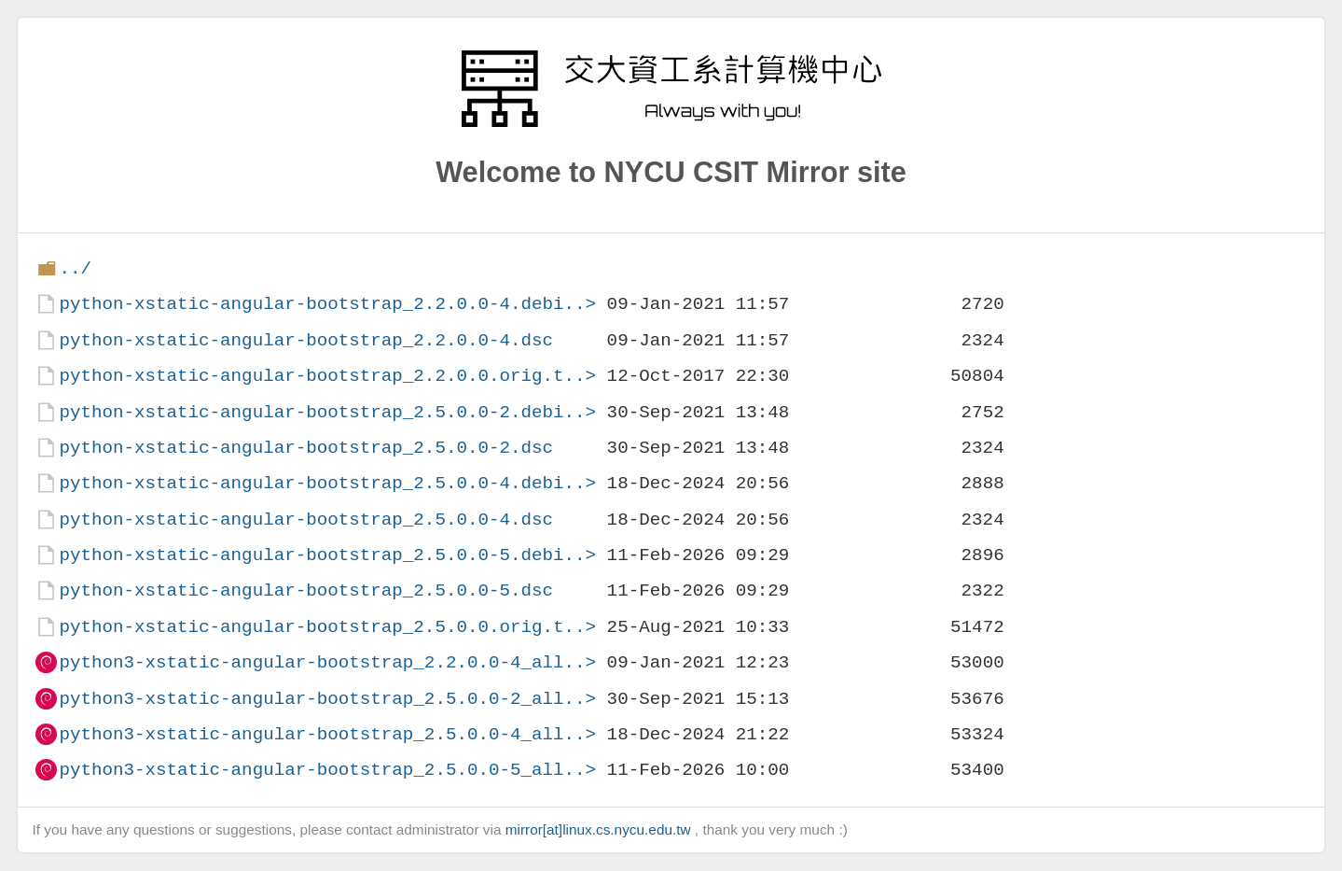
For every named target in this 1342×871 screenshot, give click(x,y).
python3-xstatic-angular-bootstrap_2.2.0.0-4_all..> (327, 662)
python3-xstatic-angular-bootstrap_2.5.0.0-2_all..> (327, 698)
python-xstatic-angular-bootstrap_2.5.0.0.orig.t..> (327, 626)
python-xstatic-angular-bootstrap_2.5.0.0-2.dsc (306, 447)
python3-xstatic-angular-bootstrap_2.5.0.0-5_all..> (327, 769)
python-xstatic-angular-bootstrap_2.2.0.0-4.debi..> (327, 303)
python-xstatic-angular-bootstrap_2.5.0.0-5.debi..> (327, 555)
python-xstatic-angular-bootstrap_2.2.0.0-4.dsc (306, 340)
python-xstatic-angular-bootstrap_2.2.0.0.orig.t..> (327, 375)
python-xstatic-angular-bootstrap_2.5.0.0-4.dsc (306, 519)
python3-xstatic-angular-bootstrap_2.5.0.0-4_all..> (327, 734)
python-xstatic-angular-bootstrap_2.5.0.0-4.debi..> (327, 483)
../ (75, 268)
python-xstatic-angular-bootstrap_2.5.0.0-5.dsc (306, 590)
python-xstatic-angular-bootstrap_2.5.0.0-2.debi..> (327, 412)
